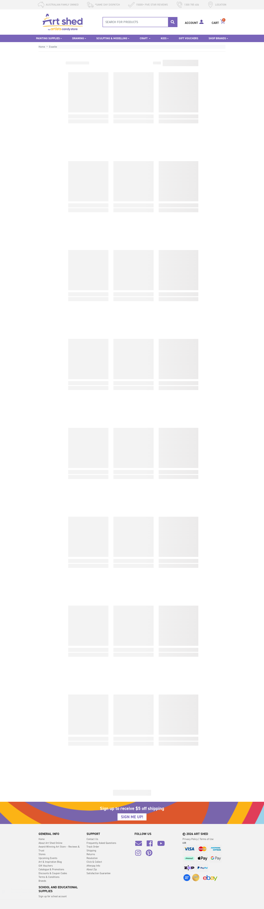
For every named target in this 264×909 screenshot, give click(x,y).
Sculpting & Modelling (111, 38)
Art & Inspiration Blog (50, 862)
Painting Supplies (48, 38)
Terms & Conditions (49, 877)
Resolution (92, 858)
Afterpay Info (93, 865)
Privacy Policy (190, 839)
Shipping (91, 850)
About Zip (92, 869)
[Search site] (172, 22)
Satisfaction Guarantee (98, 873)
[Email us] (140, 844)
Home (42, 839)
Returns (91, 854)
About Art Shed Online (50, 843)
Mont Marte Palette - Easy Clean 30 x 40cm (32, 892)
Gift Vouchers (188, 38)
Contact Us (92, 839)
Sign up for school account (53, 896)
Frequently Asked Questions (101, 843)
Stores (42, 854)
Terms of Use (206, 839)
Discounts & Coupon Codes (53, 873)
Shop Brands (217, 38)
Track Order (93, 846)
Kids (164, 38)
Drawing (78, 38)
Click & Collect (94, 862)
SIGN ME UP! (132, 817)
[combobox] (140, 22)
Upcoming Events (48, 858)
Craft (144, 38)
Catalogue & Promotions (51, 869)
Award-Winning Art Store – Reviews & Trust (59, 848)
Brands (42, 881)
